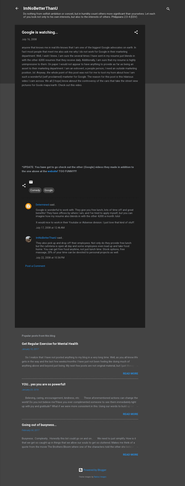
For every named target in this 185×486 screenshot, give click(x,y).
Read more (130, 373)
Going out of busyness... (39, 425)
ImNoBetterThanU (40, 8)
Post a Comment (35, 266)
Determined (42, 204)
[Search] (168, 9)
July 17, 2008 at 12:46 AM (50, 227)
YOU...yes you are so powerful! (44, 384)
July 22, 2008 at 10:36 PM (50, 257)
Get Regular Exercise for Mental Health (50, 344)
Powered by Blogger (92, 470)
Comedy (35, 190)
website (52, 171)
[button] (136, 33)
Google (49, 190)
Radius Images (100, 477)
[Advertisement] (159, 77)
